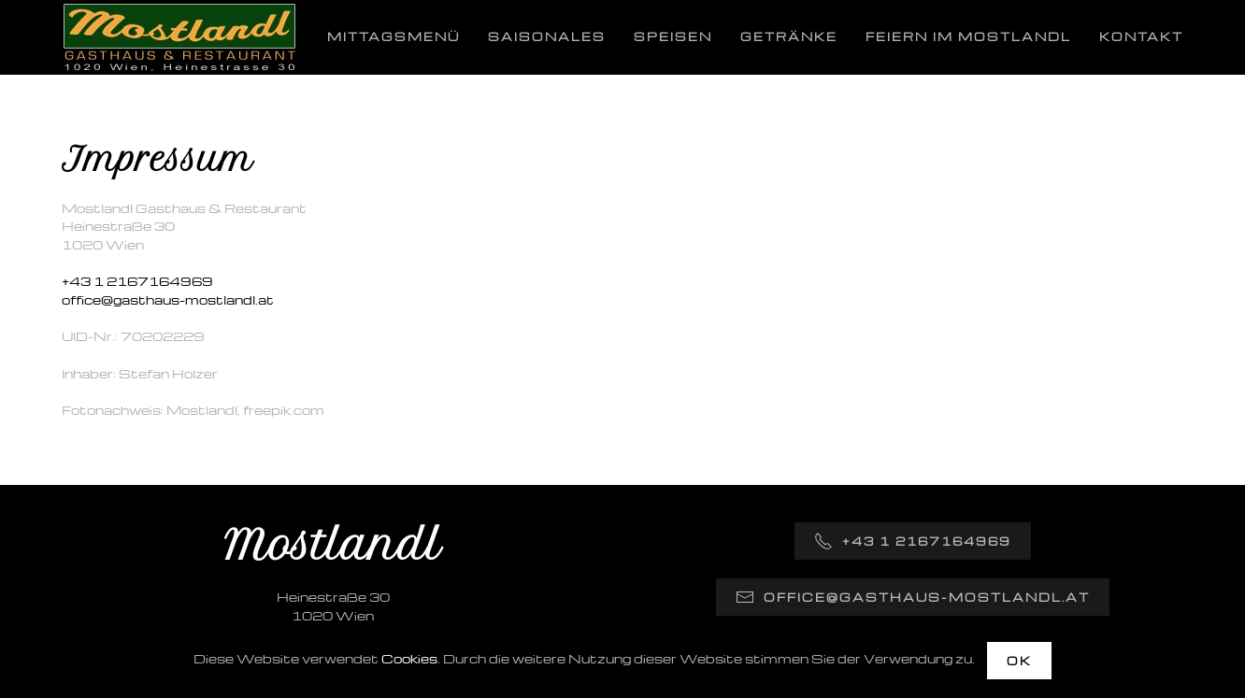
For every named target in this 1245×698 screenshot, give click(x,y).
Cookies (409, 658)
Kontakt (1141, 36)
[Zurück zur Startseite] (179, 37)
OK (1019, 660)
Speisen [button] (673, 36)
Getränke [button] (788, 36)
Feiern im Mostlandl (968, 36)
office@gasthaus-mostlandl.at (168, 299)
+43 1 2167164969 (137, 281)
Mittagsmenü (393, 36)
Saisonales (547, 36)
